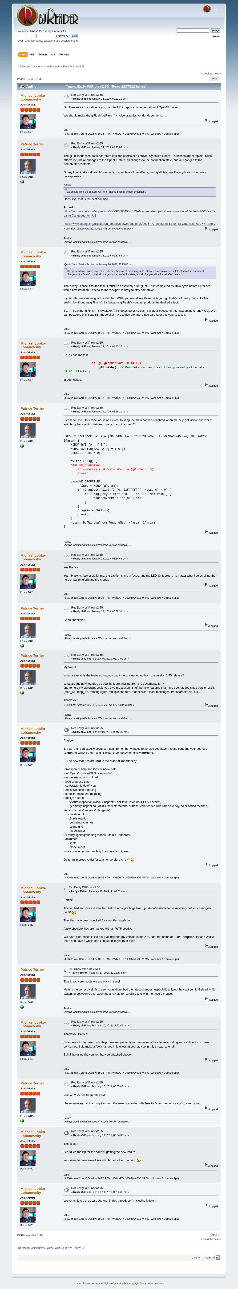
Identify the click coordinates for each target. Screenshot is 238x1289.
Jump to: (196, 1257)
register (61, 31)
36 (32, 79)
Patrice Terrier (32, 144)
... (29, 79)
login (51, 31)
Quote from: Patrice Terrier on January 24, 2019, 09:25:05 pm (98, 264)
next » (217, 73)
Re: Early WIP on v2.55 (87, 95)
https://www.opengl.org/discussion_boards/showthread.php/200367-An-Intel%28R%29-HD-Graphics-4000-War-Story (139, 223)
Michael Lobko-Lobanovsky (33, 97)
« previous (207, 73)
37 (36, 79)
